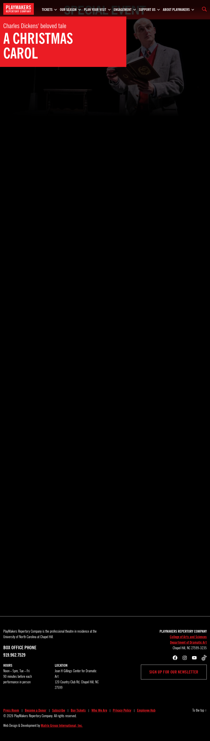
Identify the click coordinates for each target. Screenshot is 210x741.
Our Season (68, 9)
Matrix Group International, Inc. (62, 725)
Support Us (147, 9)
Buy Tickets (78, 710)
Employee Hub (146, 710)
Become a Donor (35, 710)
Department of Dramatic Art (188, 642)
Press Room (11, 710)
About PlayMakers (176, 9)
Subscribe (58, 710)
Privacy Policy (122, 710)
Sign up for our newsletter (173, 672)
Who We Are (99, 710)
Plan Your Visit (95, 9)
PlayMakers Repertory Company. (33, 716)
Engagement (122, 9)
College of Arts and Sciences (188, 636)
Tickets (47, 9)
